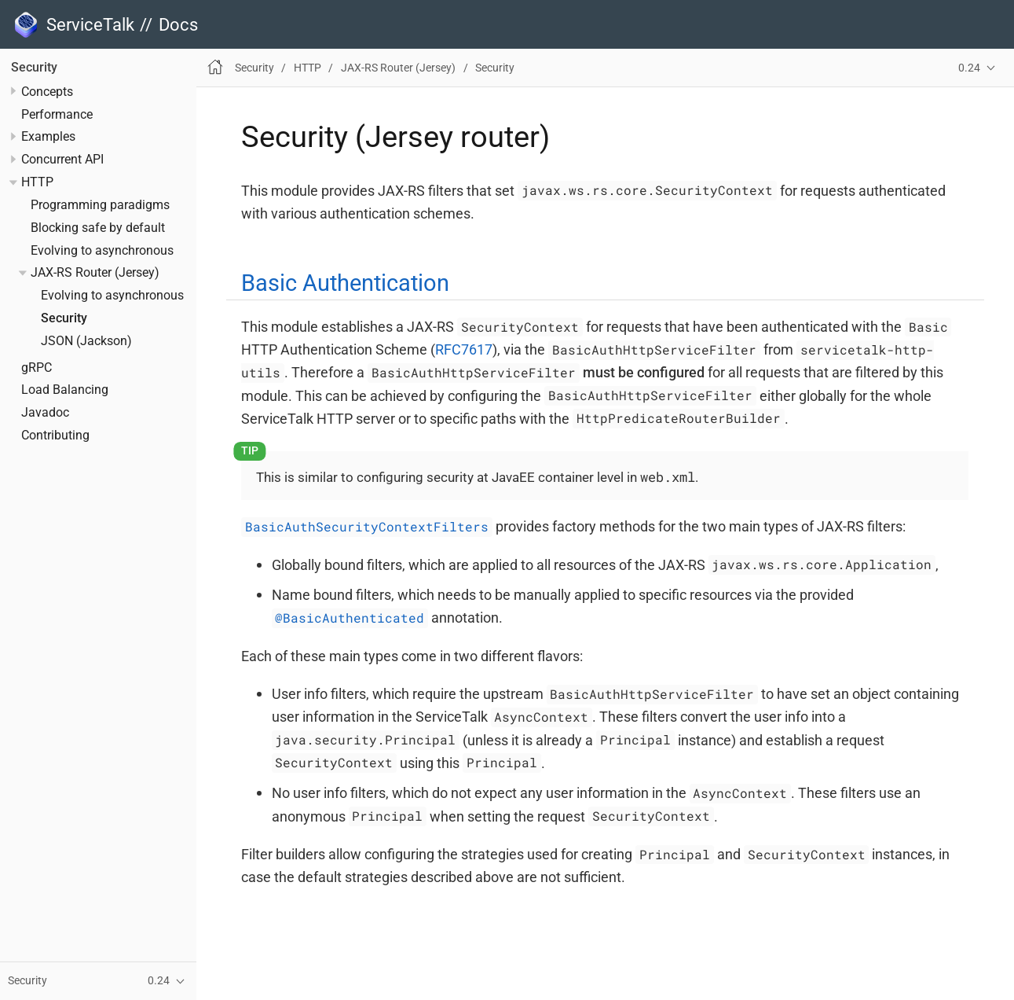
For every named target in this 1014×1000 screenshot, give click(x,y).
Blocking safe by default (98, 228)
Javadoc (45, 413)
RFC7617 (463, 349)
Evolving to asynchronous (102, 251)
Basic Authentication (345, 283)
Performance (57, 115)
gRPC (36, 368)
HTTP (37, 182)
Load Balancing (64, 390)
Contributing (55, 435)
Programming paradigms (100, 205)
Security (34, 68)
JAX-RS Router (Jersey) (95, 273)
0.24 (969, 68)
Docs (178, 25)
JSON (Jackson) (86, 341)
